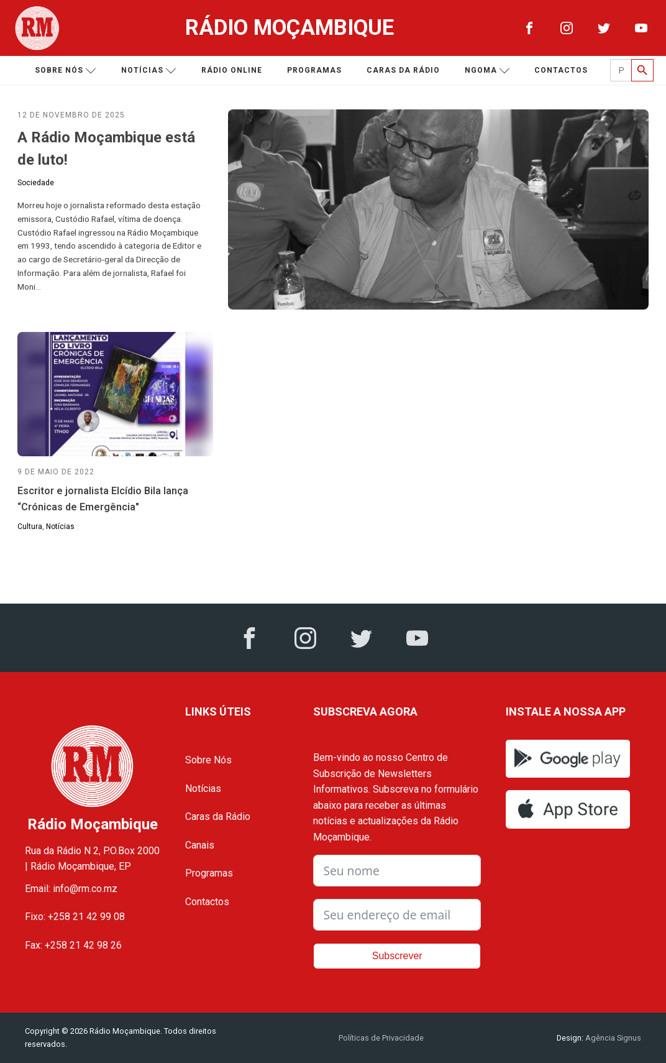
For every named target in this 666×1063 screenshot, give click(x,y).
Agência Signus (612, 1037)
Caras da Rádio (403, 70)
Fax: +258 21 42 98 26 (73, 945)
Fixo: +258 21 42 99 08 (75, 917)
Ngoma (487, 70)
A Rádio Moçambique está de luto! (106, 148)
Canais (199, 845)
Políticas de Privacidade (381, 1037)
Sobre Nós (208, 760)
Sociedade (35, 182)
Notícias (148, 70)
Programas (314, 70)
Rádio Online (231, 70)
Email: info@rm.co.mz (71, 889)
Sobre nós (65, 70)
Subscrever (397, 955)
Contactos (561, 70)
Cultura (29, 526)
